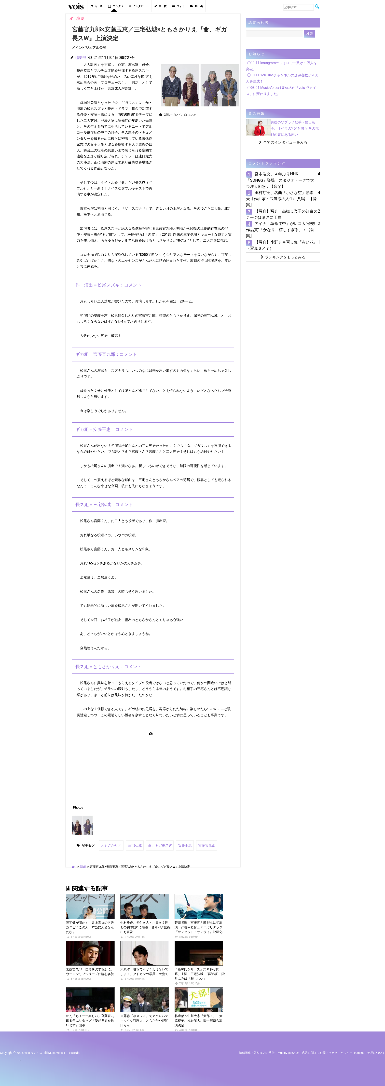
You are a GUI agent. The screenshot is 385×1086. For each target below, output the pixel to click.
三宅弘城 (132, 845)
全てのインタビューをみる (283, 142)
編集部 (81, 57)
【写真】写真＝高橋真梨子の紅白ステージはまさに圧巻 (281, 214)
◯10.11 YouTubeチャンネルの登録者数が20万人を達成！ (282, 78)
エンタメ (116, 6)
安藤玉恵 (180, 845)
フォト (178, 6)
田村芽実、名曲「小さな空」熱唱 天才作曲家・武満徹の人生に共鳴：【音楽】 (281, 198)
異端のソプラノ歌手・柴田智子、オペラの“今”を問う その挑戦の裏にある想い (294, 128)
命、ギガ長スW (156, 845)
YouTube (74, 1052)
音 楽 (96, 6)
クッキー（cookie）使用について (363, 1052)
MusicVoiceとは (288, 1052)
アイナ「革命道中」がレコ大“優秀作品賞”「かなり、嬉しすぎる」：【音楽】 (280, 229)
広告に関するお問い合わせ (319, 1052)
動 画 (196, 6)
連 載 (160, 6)
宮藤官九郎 (201, 845)
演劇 (83, 866)
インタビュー (139, 6)
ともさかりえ (110, 845)
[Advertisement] (197, 152)
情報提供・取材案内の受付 (257, 1052)
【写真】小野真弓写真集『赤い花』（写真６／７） (281, 245)
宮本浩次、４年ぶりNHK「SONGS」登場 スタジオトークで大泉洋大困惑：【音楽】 (280, 180)
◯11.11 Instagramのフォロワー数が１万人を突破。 (281, 66)
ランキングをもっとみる (283, 257)
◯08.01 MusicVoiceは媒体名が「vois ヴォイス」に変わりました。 (281, 91)
